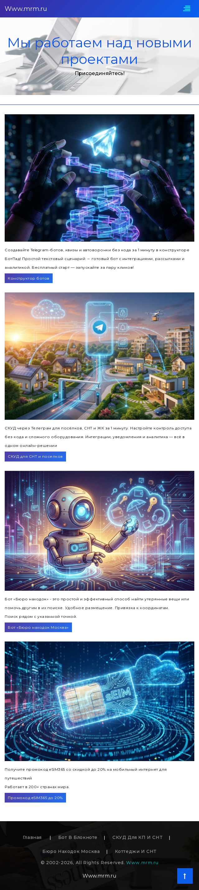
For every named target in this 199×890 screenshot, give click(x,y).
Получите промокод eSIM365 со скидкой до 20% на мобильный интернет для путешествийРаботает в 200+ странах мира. (86, 778)
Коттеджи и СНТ (136, 851)
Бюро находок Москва (71, 851)
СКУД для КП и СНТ (137, 837)
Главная (33, 837)
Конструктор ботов (29, 278)
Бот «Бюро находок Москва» (38, 627)
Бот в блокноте (77, 837)
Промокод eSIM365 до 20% (35, 797)
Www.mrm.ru (26, 8)
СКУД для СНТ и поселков (35, 456)
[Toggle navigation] (186, 9)
